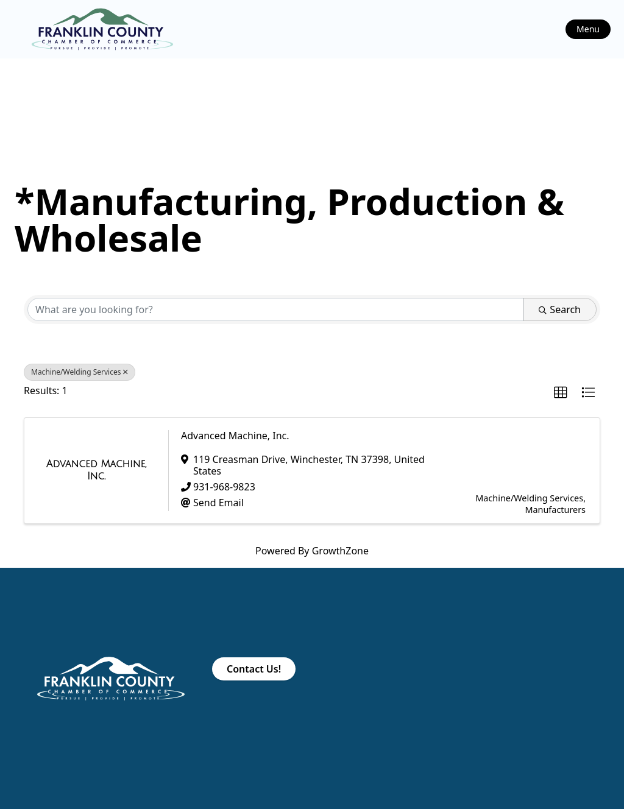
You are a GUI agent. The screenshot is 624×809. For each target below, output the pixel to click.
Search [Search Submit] (560, 309)
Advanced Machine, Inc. (235, 435)
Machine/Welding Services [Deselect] (79, 372)
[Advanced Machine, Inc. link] (96, 470)
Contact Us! (254, 669)
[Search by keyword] (275, 309)
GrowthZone (340, 550)
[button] (560, 393)
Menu (588, 29)
